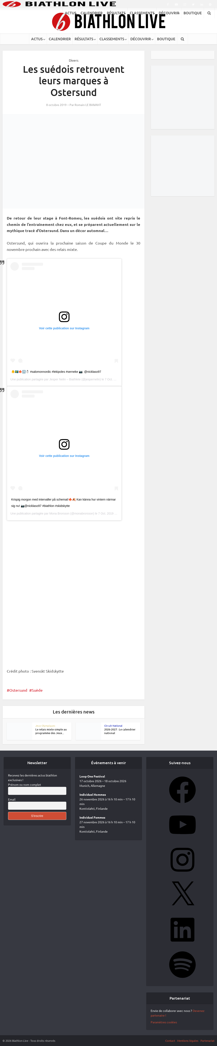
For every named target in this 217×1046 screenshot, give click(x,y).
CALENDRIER (60, 38)
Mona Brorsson (59, 513)
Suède (37, 690)
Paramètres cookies (164, 1022)
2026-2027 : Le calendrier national (119, 731)
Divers (73, 60)
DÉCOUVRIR (140, 38)
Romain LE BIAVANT (88, 105)
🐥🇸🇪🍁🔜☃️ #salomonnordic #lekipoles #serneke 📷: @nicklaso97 (56, 371)
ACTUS (37, 38)
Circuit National (113, 725)
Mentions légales (187, 1040)
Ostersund (18, 690)
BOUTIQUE (166, 38)
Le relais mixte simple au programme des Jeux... (51, 731)
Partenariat (207, 1040)
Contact (170, 1040)
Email (11, 799)
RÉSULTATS (84, 38)
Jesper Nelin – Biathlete (65, 379)
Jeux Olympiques (45, 725)
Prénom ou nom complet (24, 784)
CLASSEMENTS (111, 38)
